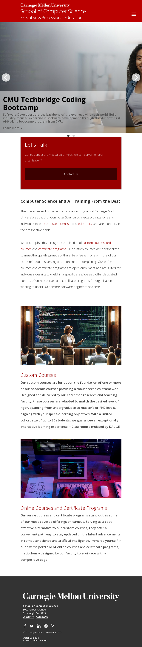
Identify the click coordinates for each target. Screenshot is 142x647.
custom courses (94, 242)
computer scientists (57, 223)
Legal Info (28, 616)
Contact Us (42, 616)
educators (85, 223)
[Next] (136, 77)
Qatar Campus (31, 637)
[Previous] (6, 77)
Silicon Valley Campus (35, 640)
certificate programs (52, 249)
